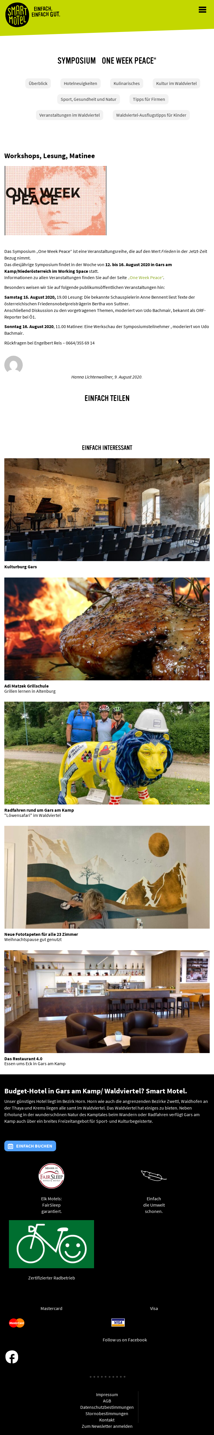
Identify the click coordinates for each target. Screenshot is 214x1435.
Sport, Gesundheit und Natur (88, 99)
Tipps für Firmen (149, 99)
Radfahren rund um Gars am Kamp (39, 810)
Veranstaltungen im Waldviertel (69, 115)
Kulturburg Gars (20, 566)
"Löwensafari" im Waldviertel (32, 815)
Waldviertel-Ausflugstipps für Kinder (151, 115)
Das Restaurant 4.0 (23, 1058)
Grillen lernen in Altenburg (30, 691)
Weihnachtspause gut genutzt (33, 939)
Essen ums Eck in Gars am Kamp (35, 1063)
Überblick (38, 83)
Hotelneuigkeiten (80, 83)
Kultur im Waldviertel (176, 83)
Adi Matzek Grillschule (26, 686)
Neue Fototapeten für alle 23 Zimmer (41, 934)
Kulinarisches (127, 83)
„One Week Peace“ (145, 277)
